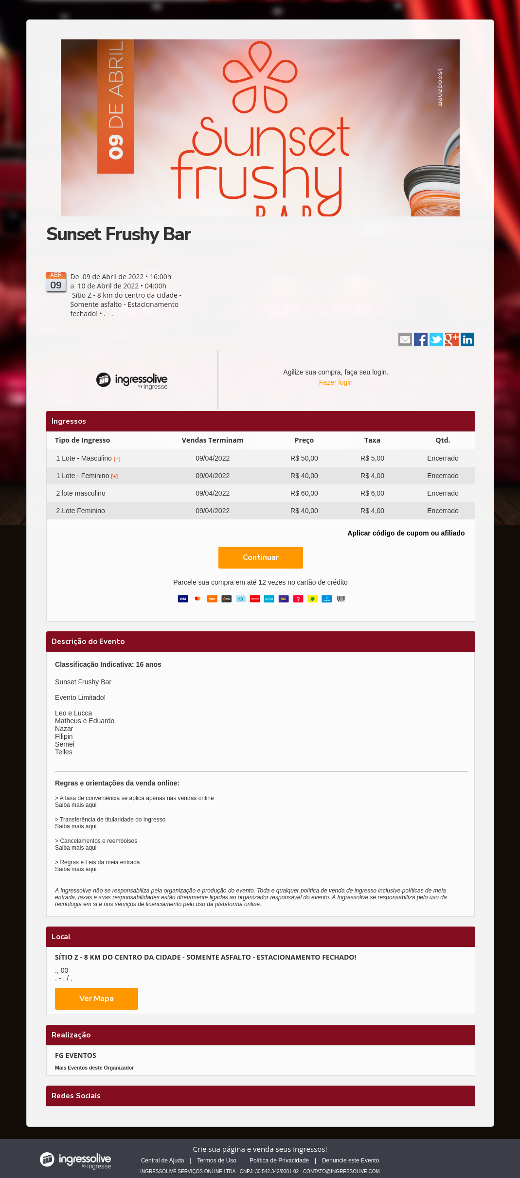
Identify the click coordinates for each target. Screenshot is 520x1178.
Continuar (261, 557)
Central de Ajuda (162, 1160)
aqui (91, 805)
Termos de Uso (216, 1160)
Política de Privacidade (279, 1160)
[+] (117, 459)
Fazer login (336, 382)
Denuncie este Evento (350, 1160)
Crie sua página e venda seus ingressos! (260, 1149)
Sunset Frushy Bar (118, 234)
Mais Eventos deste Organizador (94, 1068)
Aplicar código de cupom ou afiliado (406, 533)
